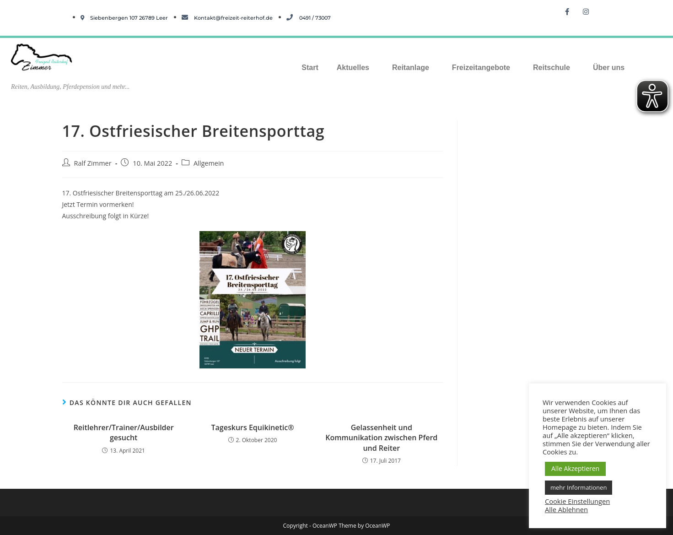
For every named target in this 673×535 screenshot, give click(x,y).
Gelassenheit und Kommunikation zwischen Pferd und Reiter (381, 437)
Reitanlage (410, 67)
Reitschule (551, 67)
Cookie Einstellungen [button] (577, 501)
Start (310, 67)
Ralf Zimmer (93, 163)
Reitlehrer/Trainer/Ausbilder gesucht (124, 432)
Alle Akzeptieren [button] (575, 468)
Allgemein (209, 163)
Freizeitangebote (481, 67)
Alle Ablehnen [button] (566, 509)
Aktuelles (353, 67)
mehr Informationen (578, 487)
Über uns (609, 67)
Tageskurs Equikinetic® (252, 427)
